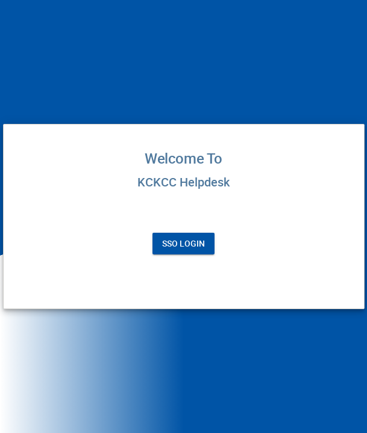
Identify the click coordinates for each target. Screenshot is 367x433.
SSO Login (183, 243)
